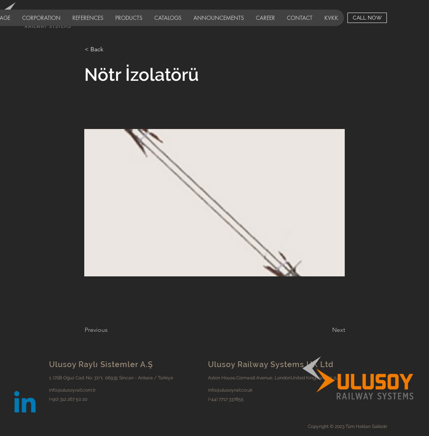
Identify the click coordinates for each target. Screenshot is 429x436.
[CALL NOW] (367, 18)
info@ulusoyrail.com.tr (72, 390)
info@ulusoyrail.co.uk (230, 390)
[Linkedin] (24, 404)
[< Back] (110, 49)
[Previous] (110, 330)
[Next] (326, 330)
